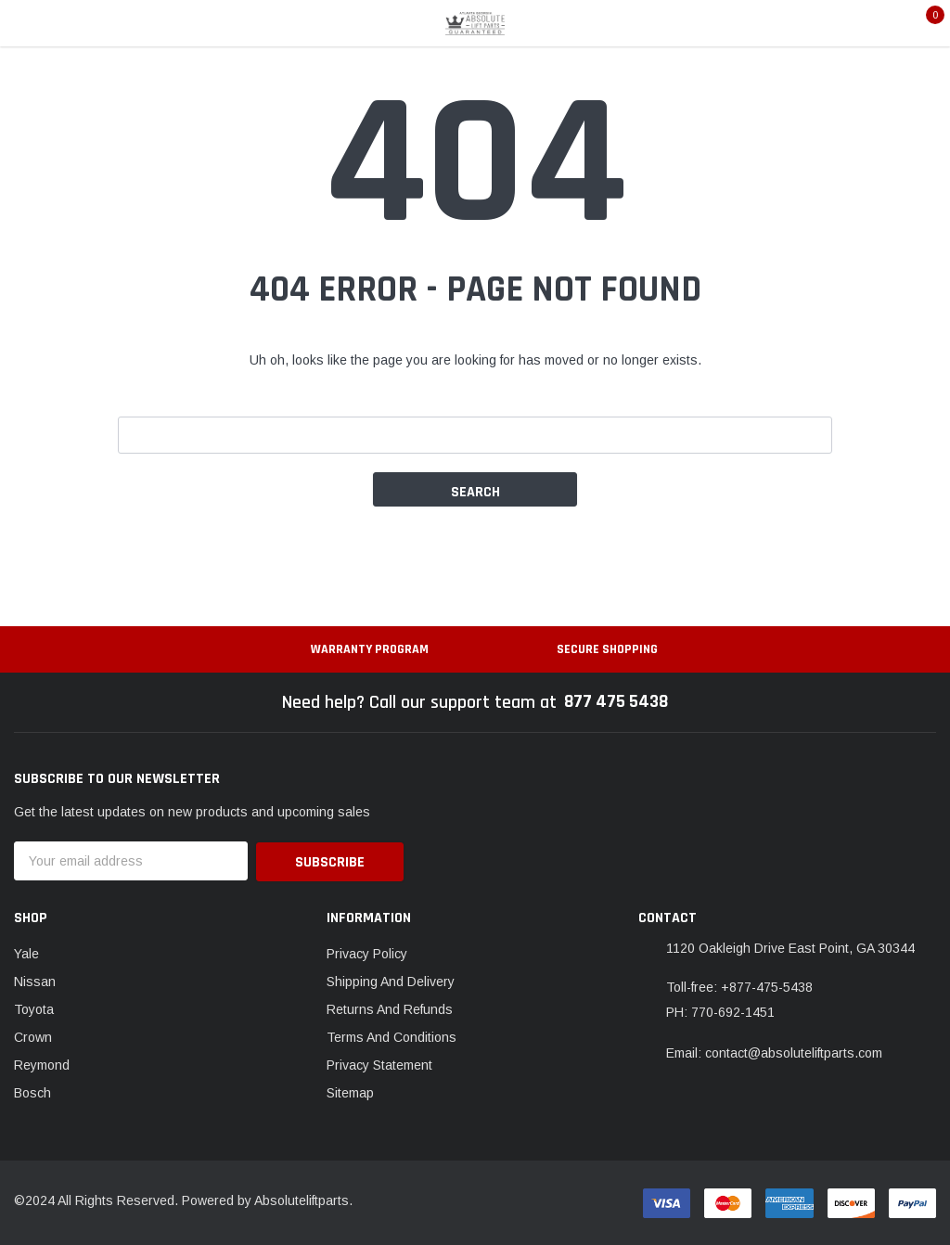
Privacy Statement (379, 1063)
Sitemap (350, 1091)
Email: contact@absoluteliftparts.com (774, 1051)
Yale (26, 951)
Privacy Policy (367, 951)
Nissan (35, 979)
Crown (33, 1035)
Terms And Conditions (391, 1035)
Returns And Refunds (390, 1007)
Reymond (42, 1063)
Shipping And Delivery (391, 979)
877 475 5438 (616, 702)
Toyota (34, 1007)
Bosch (32, 1091)
